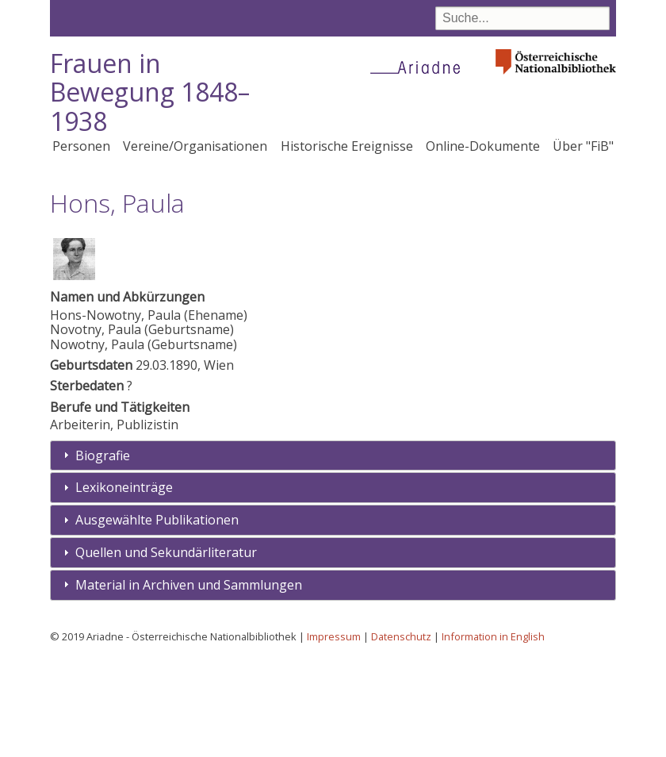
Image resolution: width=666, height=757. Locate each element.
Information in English (493, 734)
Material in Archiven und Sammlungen (188, 682)
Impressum (334, 734)
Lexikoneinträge (124, 585)
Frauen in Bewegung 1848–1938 (150, 92)
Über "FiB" (583, 146)
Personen (81, 146)
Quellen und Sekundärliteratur (166, 650)
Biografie (102, 553)
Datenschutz (401, 734)
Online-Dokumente (483, 146)
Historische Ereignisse (347, 146)
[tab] (333, 553)
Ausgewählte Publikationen (157, 618)
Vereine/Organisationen (195, 146)
